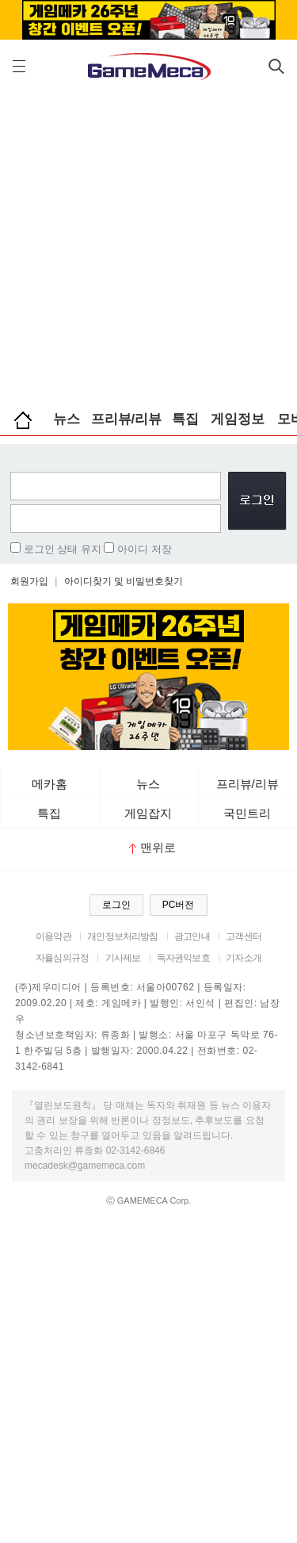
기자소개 (243, 957)
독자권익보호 (183, 957)
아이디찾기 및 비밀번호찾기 (124, 581)
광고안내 (192, 936)
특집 (185, 419)
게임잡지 (148, 813)
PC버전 (178, 904)
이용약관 (53, 936)
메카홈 (49, 784)
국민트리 (247, 813)
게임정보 (238, 419)
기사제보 (123, 957)
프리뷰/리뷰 (126, 419)
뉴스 (66, 419)
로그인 (116, 904)
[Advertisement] (148, 243)
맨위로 (152, 847)
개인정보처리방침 (122, 936)
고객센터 (243, 936)
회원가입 (29, 581)
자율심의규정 (62, 957)
